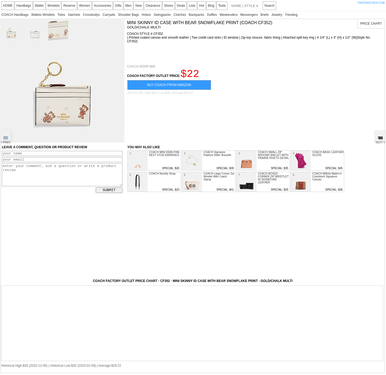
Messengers (249, 15)
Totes (61, 15)
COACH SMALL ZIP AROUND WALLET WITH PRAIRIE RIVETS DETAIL (273, 155)
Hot (201, 6)
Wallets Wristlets (43, 15)
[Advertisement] (190, 54)
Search (269, 6)
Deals (181, 6)
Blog (211, 6)
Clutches (179, 15)
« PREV (5, 137)
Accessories (102, 6)
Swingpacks (162, 15)
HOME (8, 6)
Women (84, 6)
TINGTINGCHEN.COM (371, 2)
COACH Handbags (14, 15)
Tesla (222, 6)
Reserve (69, 6)
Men (128, 6)
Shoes (168, 6)
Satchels (74, 15)
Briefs (265, 15)
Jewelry (276, 15)
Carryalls (108, 15)
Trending (291, 15)
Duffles (212, 15)
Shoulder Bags (128, 15)
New (138, 6)
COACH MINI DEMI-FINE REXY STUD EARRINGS (164, 154)
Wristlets (53, 6)
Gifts (118, 6)
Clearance (153, 6)
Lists (192, 6)
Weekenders (228, 15)
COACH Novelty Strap (162, 173)
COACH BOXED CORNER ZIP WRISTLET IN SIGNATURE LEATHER (273, 178)
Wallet (39, 6)
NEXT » (380, 137)
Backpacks (196, 15)
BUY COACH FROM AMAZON (169, 87)
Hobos (146, 15)
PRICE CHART (371, 23)
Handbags (23, 6)
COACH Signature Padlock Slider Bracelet (217, 154)
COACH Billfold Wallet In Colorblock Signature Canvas (327, 176)
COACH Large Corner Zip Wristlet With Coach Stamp (218, 176)
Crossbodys (91, 15)
